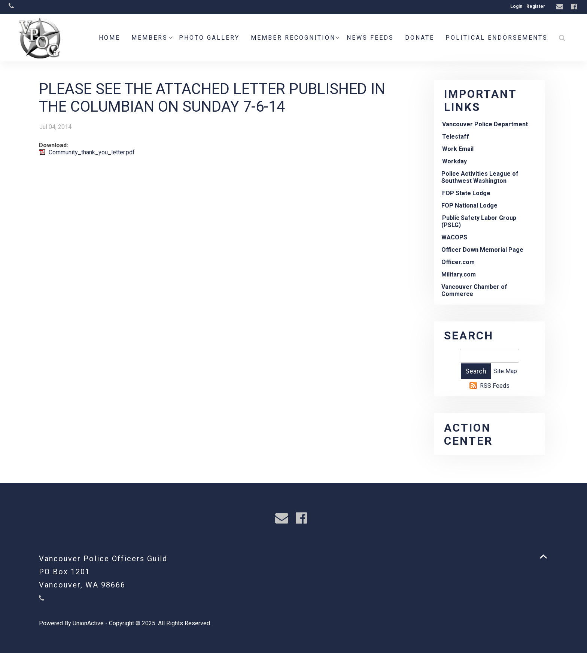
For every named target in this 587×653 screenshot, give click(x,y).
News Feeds (370, 37)
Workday (454, 161)
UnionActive (88, 623)
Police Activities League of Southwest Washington (479, 177)
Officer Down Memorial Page (482, 249)
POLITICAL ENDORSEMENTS (496, 37)
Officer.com (458, 262)
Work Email (458, 148)
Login (516, 6)
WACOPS (454, 237)
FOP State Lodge (466, 193)
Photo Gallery (209, 37)
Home (109, 37)
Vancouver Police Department (485, 124)
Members (149, 37)
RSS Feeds (495, 385)
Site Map (505, 371)
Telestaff (455, 136)
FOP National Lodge (469, 205)
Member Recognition (293, 37)
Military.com (458, 274)
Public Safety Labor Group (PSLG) (478, 221)
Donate (419, 37)
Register (535, 6)
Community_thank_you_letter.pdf (92, 152)
